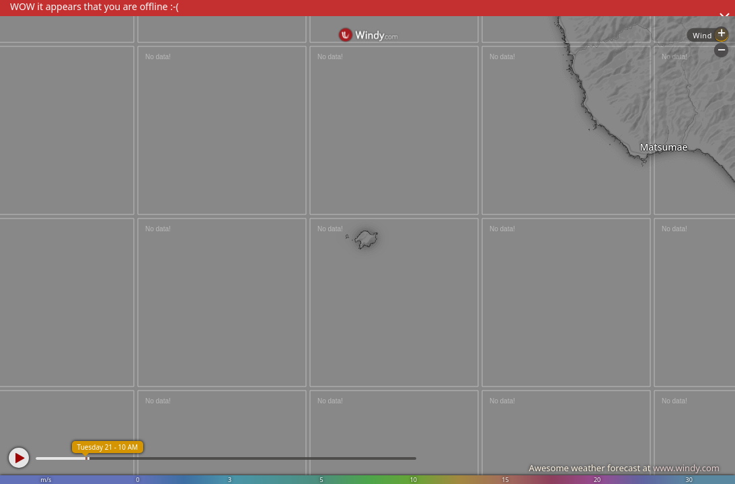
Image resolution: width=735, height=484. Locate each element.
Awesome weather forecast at (624, 468)
